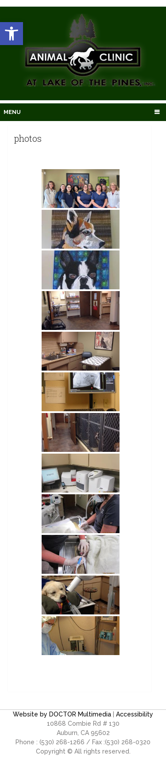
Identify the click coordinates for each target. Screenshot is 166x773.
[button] (11, 33)
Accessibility (134, 714)
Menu (12, 112)
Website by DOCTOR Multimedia (62, 714)
